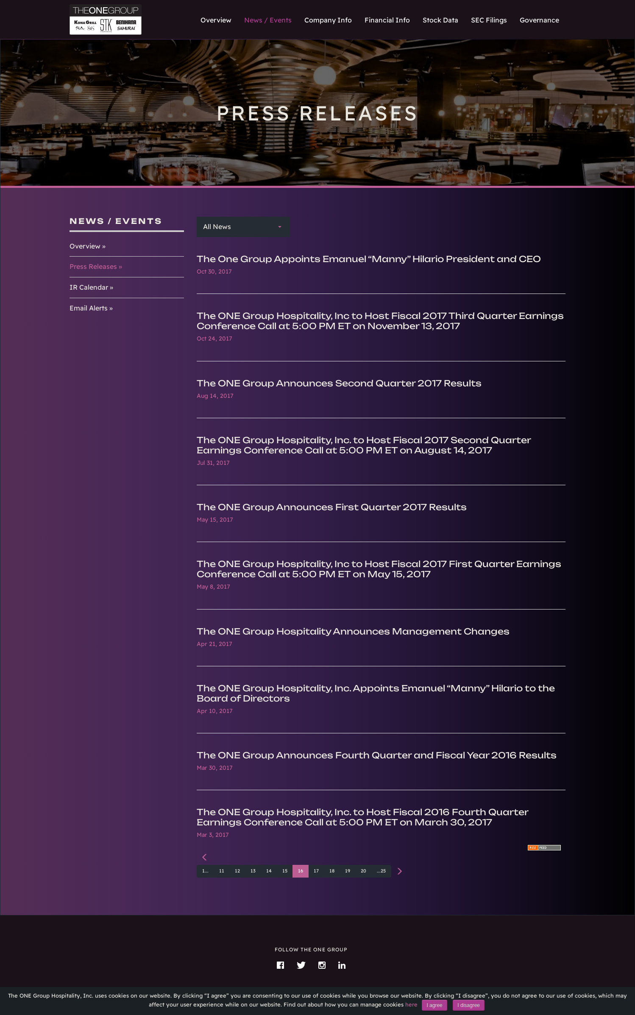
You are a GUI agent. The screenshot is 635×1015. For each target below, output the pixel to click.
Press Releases (93, 266)
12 (237, 871)
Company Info (328, 20)
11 (221, 871)
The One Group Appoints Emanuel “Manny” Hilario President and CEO (369, 259)
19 (347, 871)
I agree (434, 1005)
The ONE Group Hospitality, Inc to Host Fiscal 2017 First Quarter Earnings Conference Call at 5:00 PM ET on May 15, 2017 (379, 569)
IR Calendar (89, 287)
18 (331, 871)
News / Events (268, 20)
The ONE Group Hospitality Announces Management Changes (353, 631)
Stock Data (440, 20)
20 (363, 871)
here (411, 1004)
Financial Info (387, 20)
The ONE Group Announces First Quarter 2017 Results (332, 507)
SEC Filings (489, 20)
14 (269, 871)
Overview (216, 20)
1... (205, 871)
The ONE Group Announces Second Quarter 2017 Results (339, 383)
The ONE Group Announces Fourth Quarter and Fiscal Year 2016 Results (377, 755)
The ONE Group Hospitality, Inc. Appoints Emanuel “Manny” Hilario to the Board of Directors (376, 693)
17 (316, 871)
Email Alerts (89, 308)
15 (284, 871)
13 (253, 871)
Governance (539, 20)
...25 (381, 871)
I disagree (468, 1005)
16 (300, 871)
